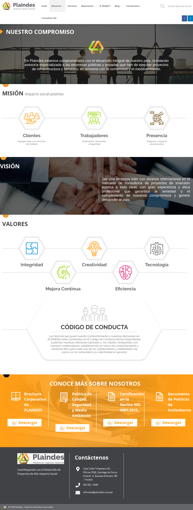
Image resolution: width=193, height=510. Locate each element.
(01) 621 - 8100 (90, 484)
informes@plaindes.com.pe (98, 492)
